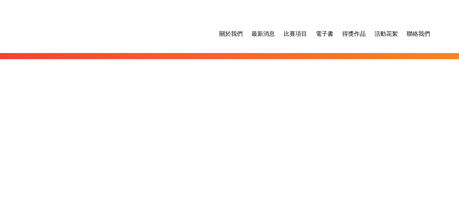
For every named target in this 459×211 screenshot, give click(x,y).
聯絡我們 (418, 33)
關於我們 (231, 33)
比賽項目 (295, 33)
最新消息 (263, 33)
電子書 (324, 33)
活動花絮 (386, 33)
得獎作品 (354, 33)
